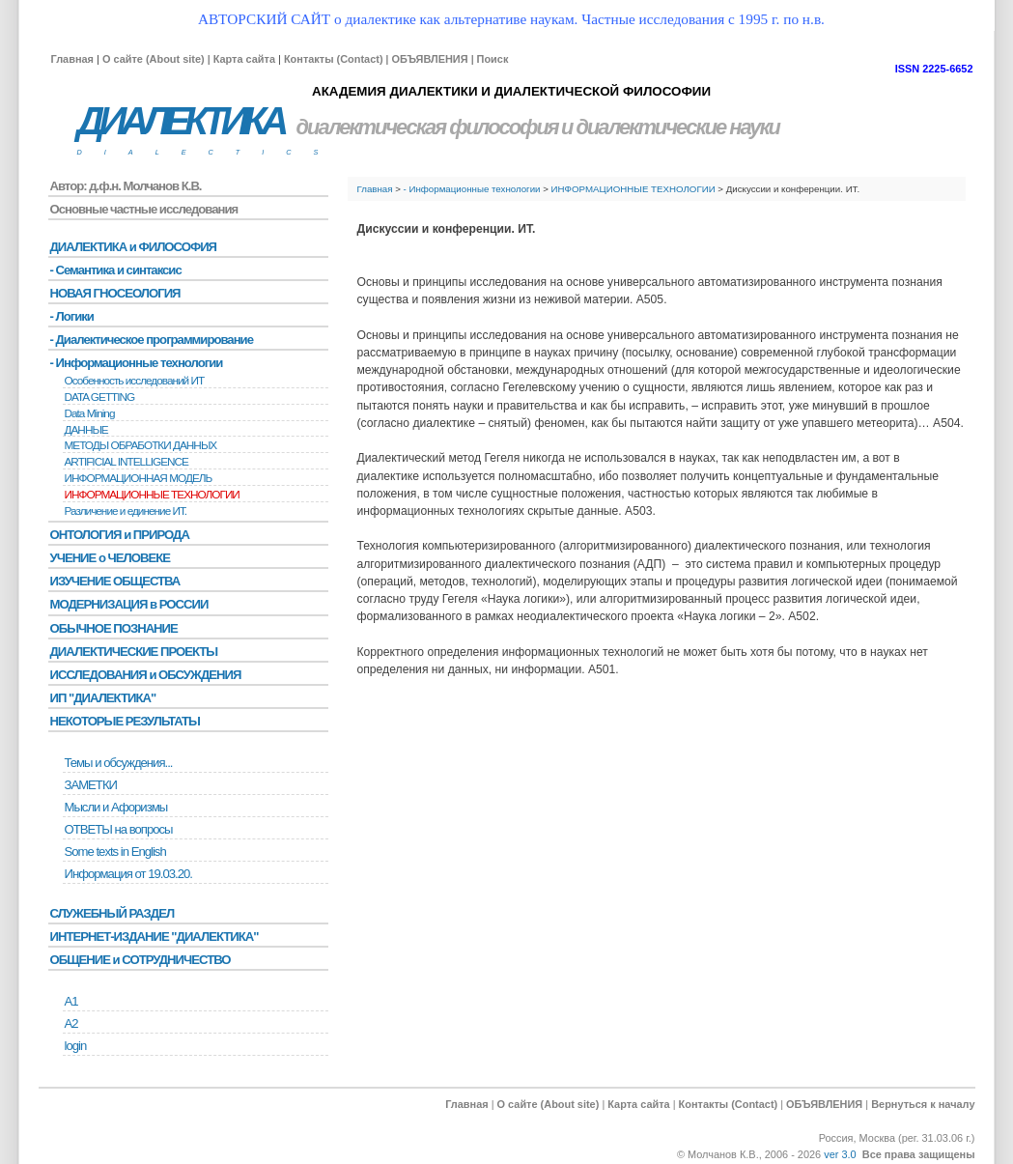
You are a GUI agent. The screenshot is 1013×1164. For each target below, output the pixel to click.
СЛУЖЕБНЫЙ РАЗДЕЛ (112, 913)
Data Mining (90, 413)
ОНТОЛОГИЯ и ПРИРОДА (119, 534)
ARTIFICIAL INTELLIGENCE (126, 461)
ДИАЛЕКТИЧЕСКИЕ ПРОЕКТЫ (134, 651)
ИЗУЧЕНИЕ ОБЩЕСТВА (115, 581)
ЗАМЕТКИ (91, 785)
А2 (71, 1023)
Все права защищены (918, 1154)
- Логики (72, 316)
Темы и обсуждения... (119, 762)
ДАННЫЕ (86, 430)
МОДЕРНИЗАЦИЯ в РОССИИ (129, 604)
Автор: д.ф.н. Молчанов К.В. (126, 186)
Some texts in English (115, 851)
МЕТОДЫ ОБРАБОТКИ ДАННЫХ (141, 445)
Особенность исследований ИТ (135, 380)
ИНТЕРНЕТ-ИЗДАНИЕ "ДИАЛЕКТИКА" (154, 936)
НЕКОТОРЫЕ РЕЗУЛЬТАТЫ (125, 721)
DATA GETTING (100, 397)
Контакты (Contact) (333, 59)
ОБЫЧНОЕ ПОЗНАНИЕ (114, 628)
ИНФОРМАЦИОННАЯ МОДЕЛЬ (138, 478)
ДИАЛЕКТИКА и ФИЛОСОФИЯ (133, 247)
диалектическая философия (427, 127)
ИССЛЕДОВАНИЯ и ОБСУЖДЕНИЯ (145, 674)
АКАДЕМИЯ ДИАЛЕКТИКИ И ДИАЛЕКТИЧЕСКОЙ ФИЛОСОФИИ (511, 91)
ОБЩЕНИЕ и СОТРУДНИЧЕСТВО (140, 959)
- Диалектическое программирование (151, 339)
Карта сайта (244, 59)
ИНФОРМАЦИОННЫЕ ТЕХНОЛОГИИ (633, 189)
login (76, 1045)
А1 (71, 1001)
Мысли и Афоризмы (116, 807)
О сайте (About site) (153, 59)
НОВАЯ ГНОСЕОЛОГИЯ (115, 293)
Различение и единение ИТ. (126, 511)
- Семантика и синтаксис (116, 270)
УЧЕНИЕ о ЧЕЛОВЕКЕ (110, 558)
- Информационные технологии (472, 189)
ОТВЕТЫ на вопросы (119, 829)
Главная (72, 59)
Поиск (493, 59)
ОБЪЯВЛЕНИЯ (429, 59)
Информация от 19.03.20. (128, 873)
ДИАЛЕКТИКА (180, 121)
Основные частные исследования (144, 209)
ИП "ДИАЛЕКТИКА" (103, 698)
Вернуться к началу (922, 1104)
